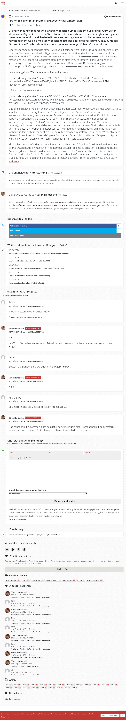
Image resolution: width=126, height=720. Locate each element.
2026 (9, 688)
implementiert (79, 142)
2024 (26, 688)
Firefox (18, 10)
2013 (9, 691)
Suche (116, 3)
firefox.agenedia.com (64, 211)
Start (11, 10)
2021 (52, 688)
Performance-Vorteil (78, 66)
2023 (35, 688)
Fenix (26, 584)
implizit (89, 122)
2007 (60, 691)
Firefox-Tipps (38, 584)
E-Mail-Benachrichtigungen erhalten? (27, 493)
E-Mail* (50, 456)
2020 (61, 688)
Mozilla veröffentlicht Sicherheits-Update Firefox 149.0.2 (37, 264)
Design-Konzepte (13, 584)
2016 (97, 688)
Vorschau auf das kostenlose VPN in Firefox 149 (32, 286)
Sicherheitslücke (93, 56)
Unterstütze (15, 183)
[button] (11, 461)
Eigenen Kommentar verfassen (24, 298)
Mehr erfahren (64, 572)
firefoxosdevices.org (86, 211)
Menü (122, 1)
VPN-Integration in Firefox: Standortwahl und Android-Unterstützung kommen (48, 256)
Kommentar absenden (64, 504)
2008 (52, 691)
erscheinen (15, 164)
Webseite (88, 456)
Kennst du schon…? (53, 584)
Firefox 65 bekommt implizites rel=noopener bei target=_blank (56, 20)
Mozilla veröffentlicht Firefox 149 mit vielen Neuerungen (37, 278)
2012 (18, 691)
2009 (44, 691)
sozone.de (108, 211)
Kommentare (69, 584)
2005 (75, 691)
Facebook (18, 553)
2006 (67, 691)
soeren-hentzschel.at (69, 205)
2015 (105, 688)
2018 (79, 688)
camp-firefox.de (56, 208)
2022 (43, 688)
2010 (35, 691)
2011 (26, 691)
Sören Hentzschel (19, 331)
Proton (81, 584)
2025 (17, 688)
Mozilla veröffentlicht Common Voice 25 (25, 670)
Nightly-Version (48, 122)
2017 (88, 688)
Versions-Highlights (95, 584)
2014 (114, 688)
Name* (12, 456)
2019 (70, 688)
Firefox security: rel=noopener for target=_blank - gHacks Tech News (43, 538)
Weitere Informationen (20, 522)
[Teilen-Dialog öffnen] (104, 16)
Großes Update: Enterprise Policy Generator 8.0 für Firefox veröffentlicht (45, 271)
